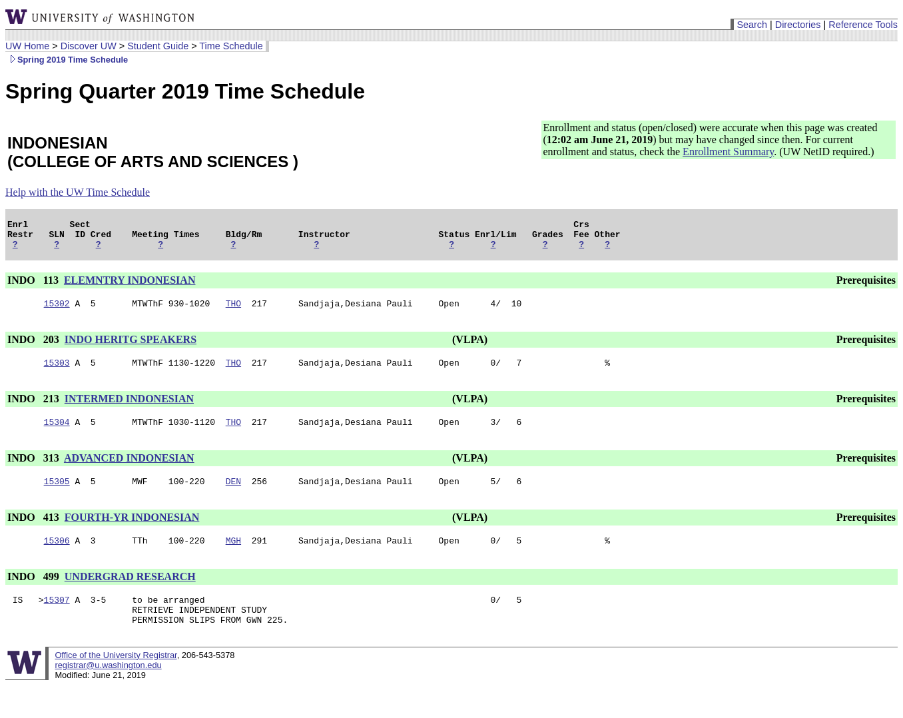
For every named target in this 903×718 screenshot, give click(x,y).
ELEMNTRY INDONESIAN (130, 286)
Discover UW (89, 46)
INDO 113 (34, 286)
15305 (57, 495)
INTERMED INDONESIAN (129, 408)
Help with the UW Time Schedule (77, 192)
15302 (57, 311)
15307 (57, 617)
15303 (57, 372)
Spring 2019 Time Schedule (66, 60)
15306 (57, 556)
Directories (798, 24)
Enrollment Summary (728, 151)
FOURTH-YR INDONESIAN (132, 531)
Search (752, 24)
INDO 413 (34, 531)
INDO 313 (34, 470)
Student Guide (157, 46)
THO (233, 311)
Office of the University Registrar (115, 677)
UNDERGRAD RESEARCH (130, 592)
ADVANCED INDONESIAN (129, 470)
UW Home (27, 46)
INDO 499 (34, 592)
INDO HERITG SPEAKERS (130, 347)
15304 (57, 434)
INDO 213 (34, 408)
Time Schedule (230, 46)
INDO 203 (34, 347)
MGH (233, 556)
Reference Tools (863, 24)
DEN (233, 495)
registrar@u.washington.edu (108, 687)
